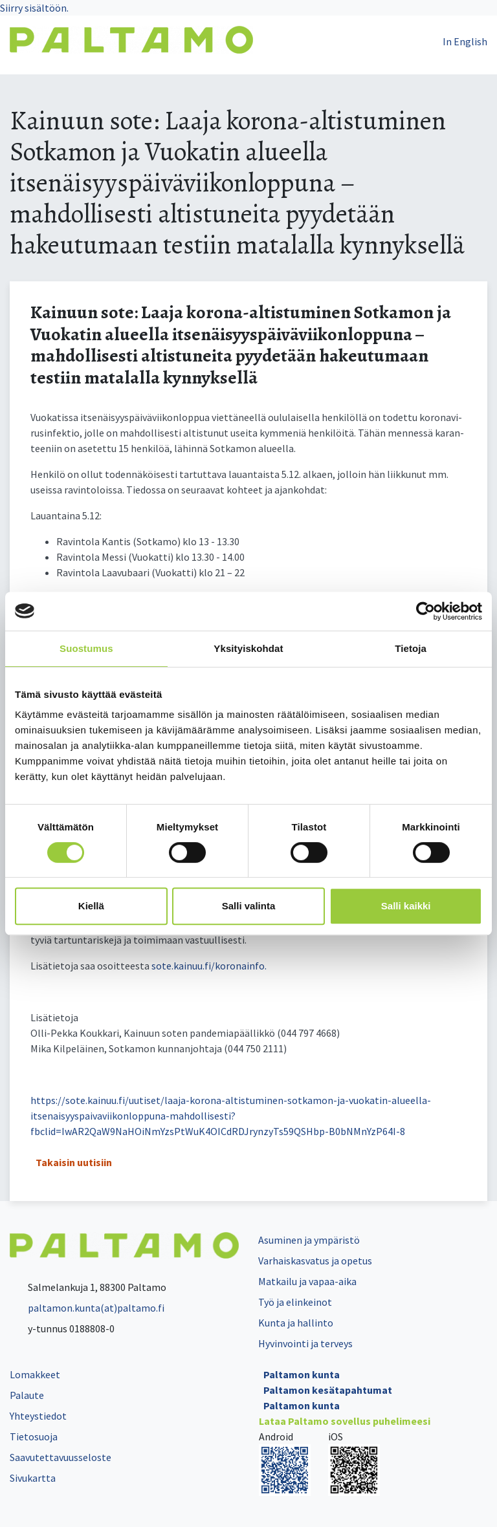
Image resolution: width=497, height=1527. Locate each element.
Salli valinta (249, 905)
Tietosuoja (34, 1436)
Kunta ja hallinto (295, 1322)
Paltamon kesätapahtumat (327, 1389)
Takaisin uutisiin (74, 1162)
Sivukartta (33, 1477)
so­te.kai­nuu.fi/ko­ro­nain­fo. (209, 965)
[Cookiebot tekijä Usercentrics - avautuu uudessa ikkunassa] (425, 611)
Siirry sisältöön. (34, 7)
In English (465, 41)
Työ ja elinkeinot (295, 1301)
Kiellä (91, 905)
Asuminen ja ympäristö (309, 1239)
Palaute (27, 1395)
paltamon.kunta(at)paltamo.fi (87, 1307)
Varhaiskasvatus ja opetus (315, 1260)
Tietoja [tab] (410, 648)
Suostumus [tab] (86, 648)
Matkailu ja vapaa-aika (307, 1281)
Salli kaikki (406, 905)
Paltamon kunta (301, 1374)
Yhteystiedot (38, 1415)
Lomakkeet (35, 1374)
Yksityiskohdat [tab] (248, 648)
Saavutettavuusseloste (60, 1457)
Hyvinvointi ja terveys (305, 1343)
